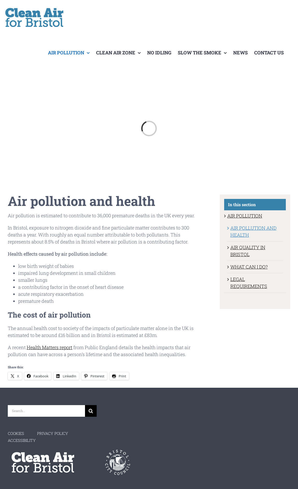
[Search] (91, 411)
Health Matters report (49, 347)
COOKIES (16, 433)
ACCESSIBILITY (22, 440)
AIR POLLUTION (244, 216)
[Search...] (46, 411)
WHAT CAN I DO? (249, 267)
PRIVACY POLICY (52, 433)
